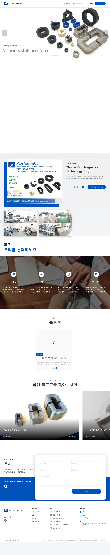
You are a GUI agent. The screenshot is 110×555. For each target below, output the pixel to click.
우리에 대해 (67, 3)
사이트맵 (17, 540)
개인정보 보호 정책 (9, 540)
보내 (86, 491)
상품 (73, 3)
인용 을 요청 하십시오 (96, 187)
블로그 (34, 518)
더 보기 (78, 187)
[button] (52, 55)
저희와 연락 (79, 3)
